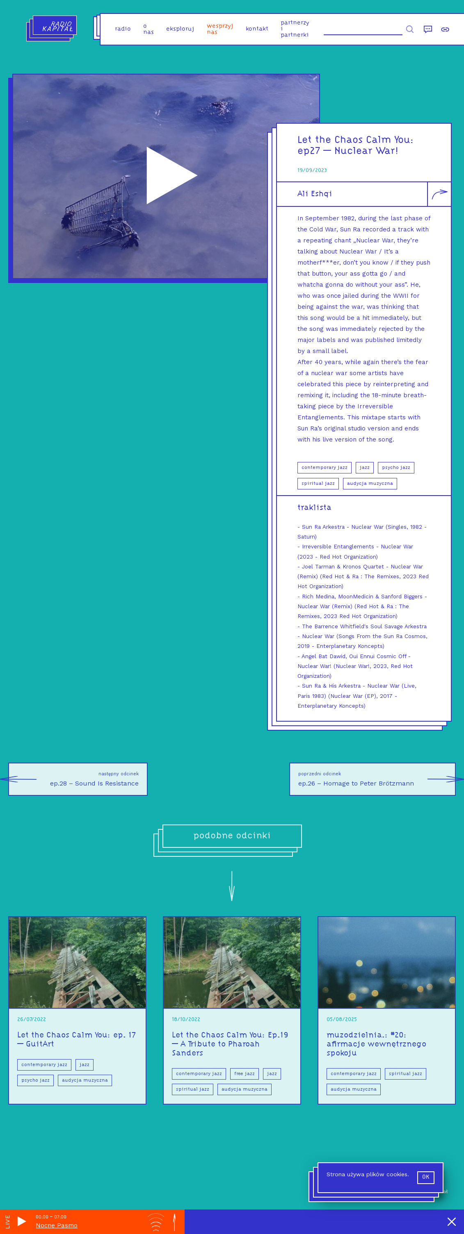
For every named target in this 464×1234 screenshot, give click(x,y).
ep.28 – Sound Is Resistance (73, 779)
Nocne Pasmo (57, 1225)
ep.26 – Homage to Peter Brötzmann (377, 779)
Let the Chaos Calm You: (355, 140)
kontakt (257, 29)
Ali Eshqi (314, 194)
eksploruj (180, 29)
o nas (148, 29)
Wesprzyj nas (220, 29)
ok (426, 1177)
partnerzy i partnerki (295, 29)
